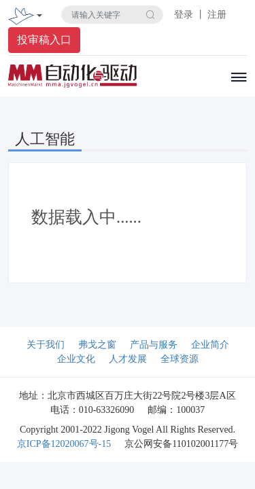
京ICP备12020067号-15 (64, 444)
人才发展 (128, 359)
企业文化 (76, 359)
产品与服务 (153, 345)
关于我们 (46, 345)
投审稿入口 (44, 40)
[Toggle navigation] (39, 17)
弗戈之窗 (97, 345)
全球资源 (179, 359)
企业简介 (210, 345)
